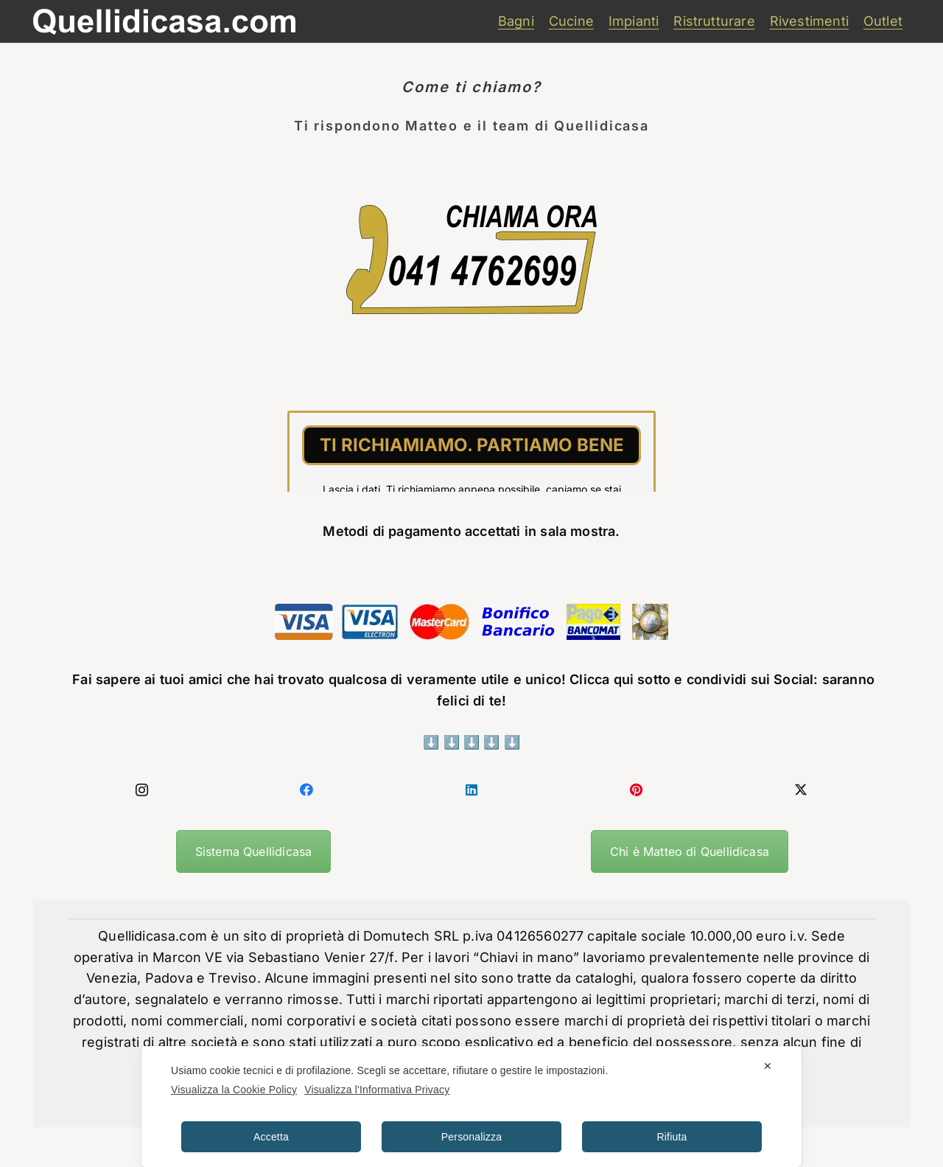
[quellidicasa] (164, 22)
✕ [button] (767, 1066)
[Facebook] (307, 790)
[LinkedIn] (471, 790)
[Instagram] (142, 790)
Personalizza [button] (471, 1137)
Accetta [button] (271, 1137)
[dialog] (471, 1106)
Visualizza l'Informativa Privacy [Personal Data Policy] (376, 1089)
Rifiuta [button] (672, 1137)
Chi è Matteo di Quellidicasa (689, 851)
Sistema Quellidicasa (253, 851)
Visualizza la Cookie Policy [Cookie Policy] (234, 1089)
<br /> (471, 436)
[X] (801, 790)
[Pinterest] (636, 790)
